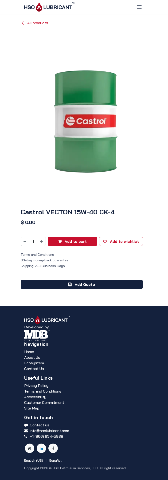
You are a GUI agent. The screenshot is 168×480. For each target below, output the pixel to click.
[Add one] (42, 241)
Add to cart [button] (72, 241)
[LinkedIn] (41, 448)
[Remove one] (25, 241)
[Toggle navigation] (139, 7)
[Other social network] (29, 448)
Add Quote (81, 284)
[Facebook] (53, 448)
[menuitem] (33, 460)
